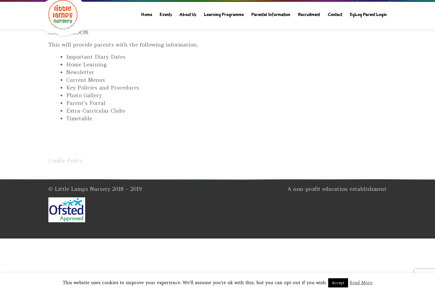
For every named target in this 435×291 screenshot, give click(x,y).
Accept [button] (338, 282)
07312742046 (66, 6)
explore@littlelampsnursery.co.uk (162, 6)
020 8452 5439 (101, 6)
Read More (361, 282)
